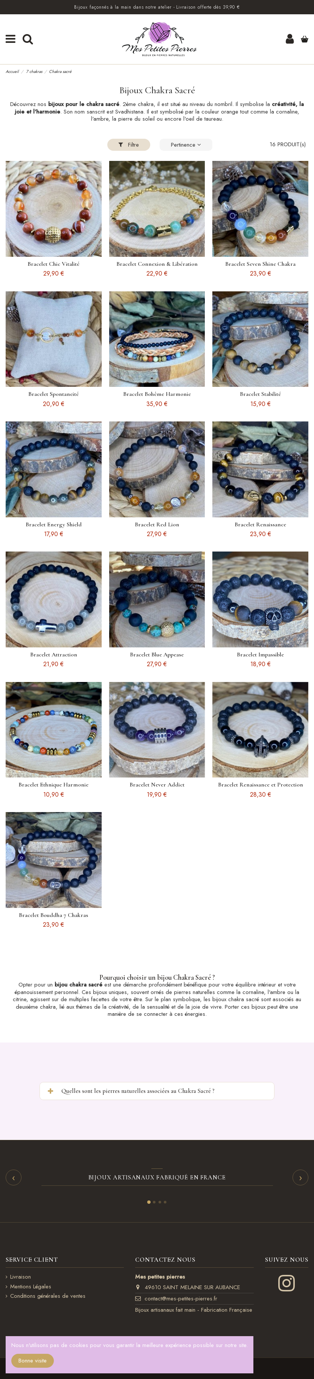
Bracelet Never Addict (157, 784)
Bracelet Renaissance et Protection (260, 784)
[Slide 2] (154, 1202)
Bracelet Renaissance (260, 524)
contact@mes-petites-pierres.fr (181, 1298)
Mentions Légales (30, 1287)
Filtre (129, 145)
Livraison (20, 1277)
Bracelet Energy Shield (54, 524)
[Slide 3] (160, 1202)
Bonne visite (32, 1360)
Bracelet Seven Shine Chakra (260, 264)
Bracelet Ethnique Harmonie (53, 784)
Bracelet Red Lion (157, 524)
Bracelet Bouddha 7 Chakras (53, 915)
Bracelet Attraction (53, 654)
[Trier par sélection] (186, 145)
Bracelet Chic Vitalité (53, 264)
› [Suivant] (300, 1177)
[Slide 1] (149, 1202)
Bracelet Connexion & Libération (157, 264)
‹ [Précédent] (13, 1177)
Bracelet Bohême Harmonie (157, 394)
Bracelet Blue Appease (157, 654)
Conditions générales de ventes (47, 1296)
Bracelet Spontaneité (53, 394)
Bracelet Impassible (260, 654)
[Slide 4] (165, 1202)
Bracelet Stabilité (260, 394)
